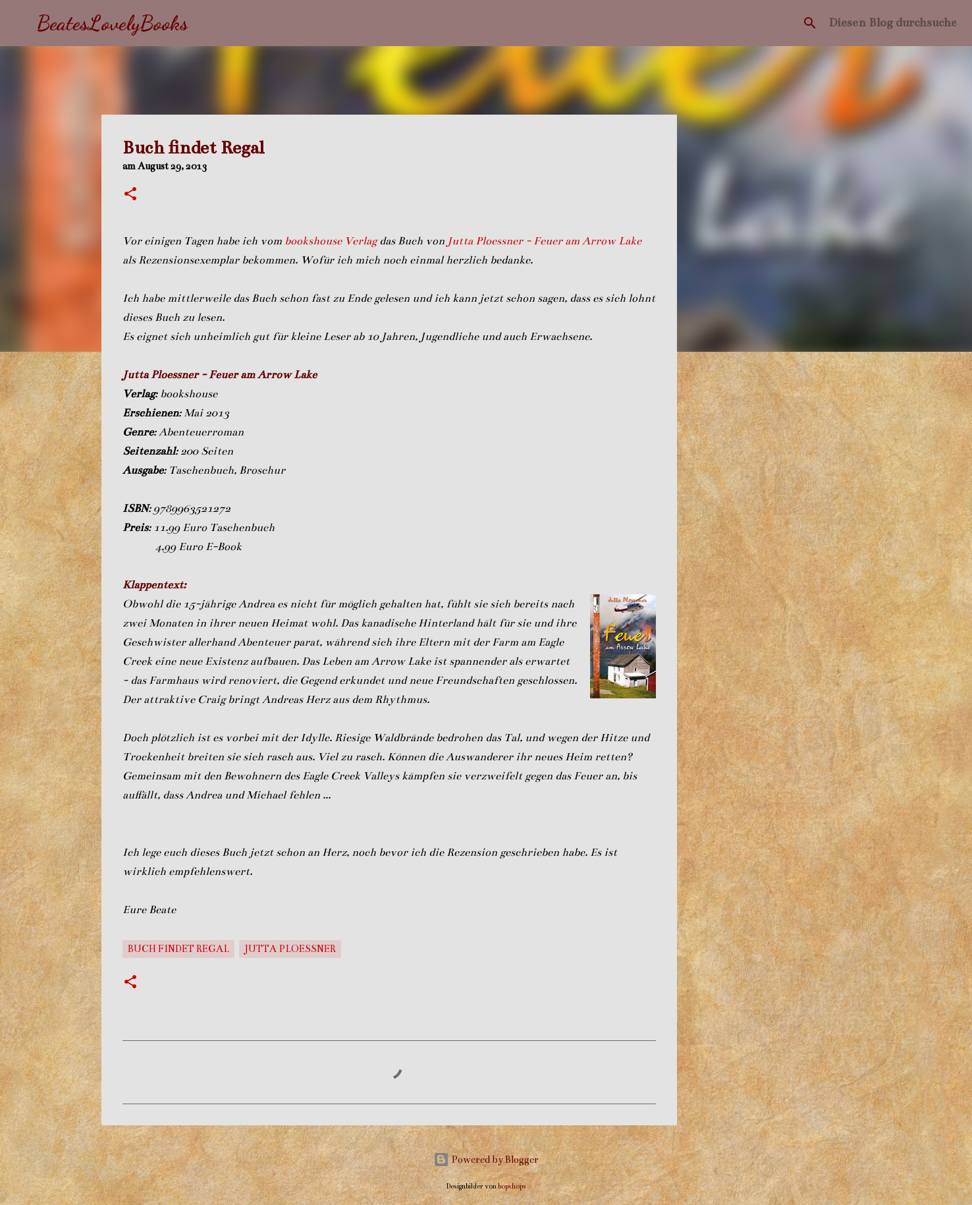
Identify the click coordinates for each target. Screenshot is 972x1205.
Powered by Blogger (486, 1159)
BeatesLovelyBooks (112, 23)
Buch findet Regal (178, 949)
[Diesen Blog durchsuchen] (892, 23)
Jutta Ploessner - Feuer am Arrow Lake (544, 241)
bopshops (512, 1186)
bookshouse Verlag (331, 241)
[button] (130, 195)
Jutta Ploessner (290, 949)
